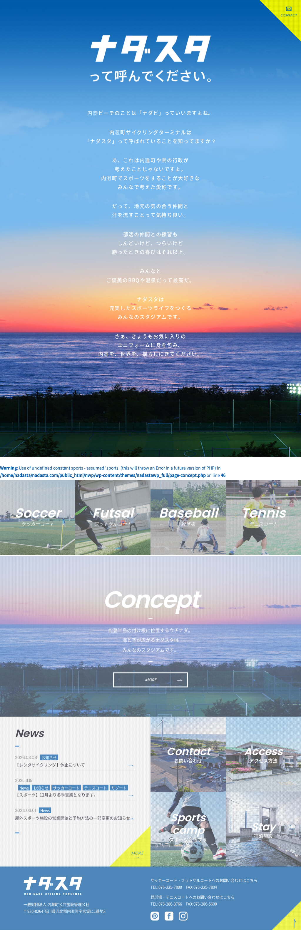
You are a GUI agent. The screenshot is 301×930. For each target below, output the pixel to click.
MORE (150, 684)
